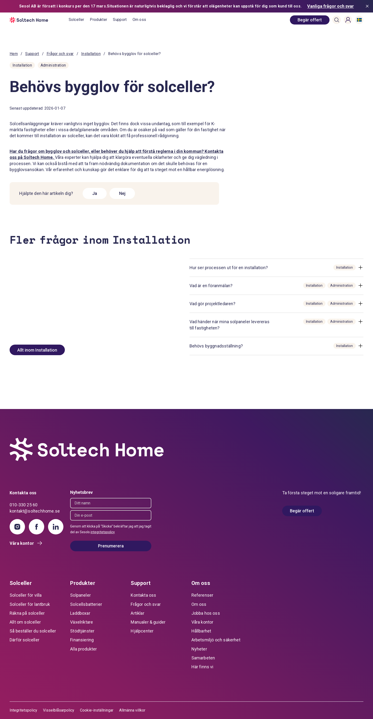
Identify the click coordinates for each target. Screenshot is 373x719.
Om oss (139, 19)
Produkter (98, 19)
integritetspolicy (103, 532)
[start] (39, 20)
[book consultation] (310, 20)
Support (120, 19)
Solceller (76, 19)
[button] (337, 20)
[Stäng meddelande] (368, 6)
